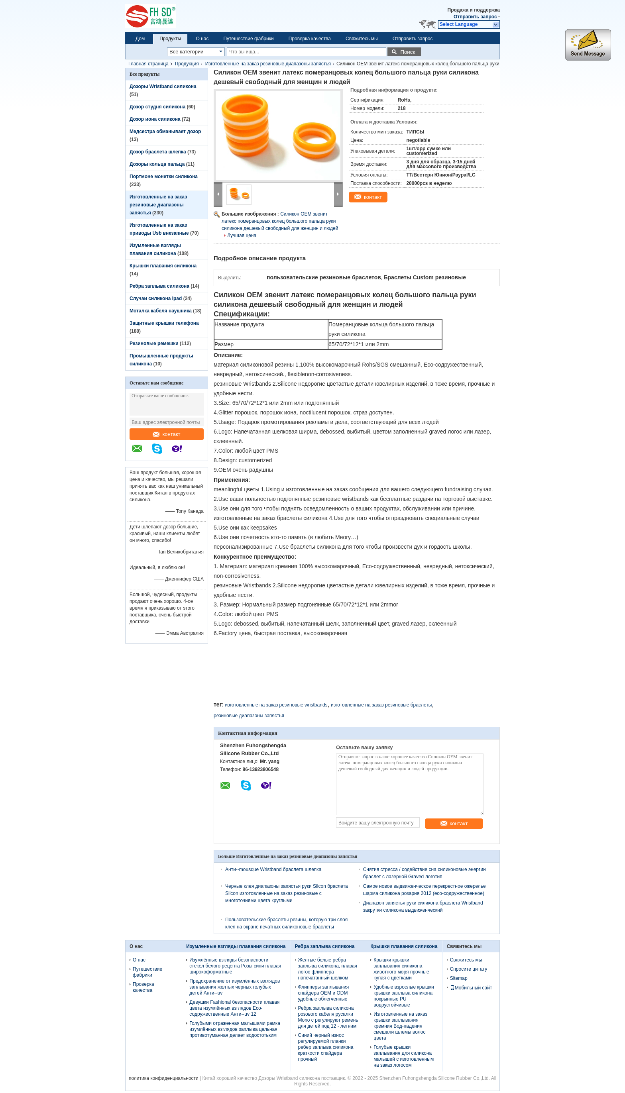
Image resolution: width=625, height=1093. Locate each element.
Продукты (170, 38)
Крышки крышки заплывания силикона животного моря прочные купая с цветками (401, 969)
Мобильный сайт (471, 988)
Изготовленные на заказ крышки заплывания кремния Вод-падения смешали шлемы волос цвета (400, 1026)
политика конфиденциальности (164, 1078)
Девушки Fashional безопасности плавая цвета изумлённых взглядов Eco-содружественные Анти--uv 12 (234, 1008)
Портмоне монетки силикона (164, 176)
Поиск (407, 52)
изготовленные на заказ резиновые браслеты (381, 705)
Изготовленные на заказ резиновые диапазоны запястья (268, 64)
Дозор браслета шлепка (158, 152)
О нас (202, 38)
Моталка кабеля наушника (161, 311)
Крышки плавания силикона (163, 266)
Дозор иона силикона (155, 119)
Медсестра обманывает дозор (165, 131)
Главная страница (148, 64)
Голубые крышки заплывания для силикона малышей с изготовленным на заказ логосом (403, 1056)
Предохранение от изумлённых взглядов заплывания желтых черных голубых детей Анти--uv (234, 987)
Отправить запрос (476, 17)
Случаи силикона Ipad (156, 298)
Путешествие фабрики (248, 38)
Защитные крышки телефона (164, 323)
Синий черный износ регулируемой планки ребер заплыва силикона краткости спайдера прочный (326, 1047)
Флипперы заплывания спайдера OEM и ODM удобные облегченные (323, 993)
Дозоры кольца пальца (157, 164)
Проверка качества (310, 38)
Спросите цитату (468, 969)
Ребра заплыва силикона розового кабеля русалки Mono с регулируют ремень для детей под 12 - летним (328, 1017)
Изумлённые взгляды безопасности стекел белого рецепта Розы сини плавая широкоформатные (235, 966)
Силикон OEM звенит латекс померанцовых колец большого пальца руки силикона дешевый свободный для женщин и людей (280, 221)
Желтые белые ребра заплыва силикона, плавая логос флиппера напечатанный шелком (328, 969)
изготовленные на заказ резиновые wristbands (276, 705)
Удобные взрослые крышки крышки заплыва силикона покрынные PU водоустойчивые (403, 996)
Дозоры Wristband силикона (163, 86)
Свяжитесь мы (362, 38)
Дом (140, 38)
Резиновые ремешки (154, 343)
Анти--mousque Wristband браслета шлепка (273, 869)
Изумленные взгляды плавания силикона (235, 946)
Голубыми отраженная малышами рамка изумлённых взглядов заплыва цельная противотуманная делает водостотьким (234, 1029)
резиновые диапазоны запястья (249, 715)
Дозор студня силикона (157, 107)
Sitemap (459, 978)
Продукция (187, 64)
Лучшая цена (241, 235)
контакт (166, 434)
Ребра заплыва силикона (159, 286)
